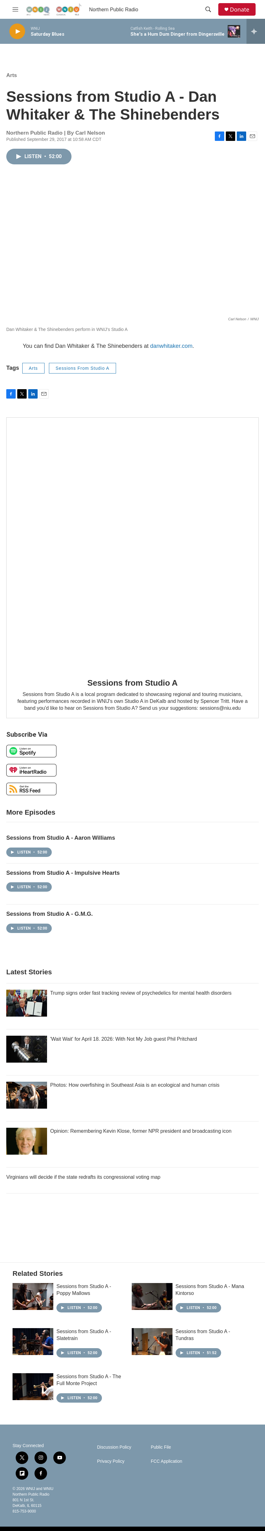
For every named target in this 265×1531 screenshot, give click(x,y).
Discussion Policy (114, 1447)
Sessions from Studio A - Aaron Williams (60, 838)
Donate (239, 9)
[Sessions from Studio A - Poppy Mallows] (33, 1296)
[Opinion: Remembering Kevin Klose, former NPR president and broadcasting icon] (26, 1141)
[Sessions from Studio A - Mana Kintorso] (152, 1296)
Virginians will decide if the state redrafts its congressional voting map (83, 1177)
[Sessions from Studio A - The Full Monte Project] (33, 1386)
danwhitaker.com (171, 346)
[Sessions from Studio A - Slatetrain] (33, 1341)
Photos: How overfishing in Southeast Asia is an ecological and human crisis (135, 1085)
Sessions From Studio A (82, 368)
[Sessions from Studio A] (132, 543)
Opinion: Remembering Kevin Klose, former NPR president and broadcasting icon (140, 1131)
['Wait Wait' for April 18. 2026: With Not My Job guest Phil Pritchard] (26, 1049)
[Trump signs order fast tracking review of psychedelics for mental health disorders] (26, 1003)
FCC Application (166, 1461)
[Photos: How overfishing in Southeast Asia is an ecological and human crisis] (26, 1095)
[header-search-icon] (208, 9)
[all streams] (255, 31)
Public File (161, 1447)
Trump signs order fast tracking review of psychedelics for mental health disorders (140, 993)
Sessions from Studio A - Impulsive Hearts (63, 873)
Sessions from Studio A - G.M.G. (49, 914)
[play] (17, 31)
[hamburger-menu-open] (15, 9)
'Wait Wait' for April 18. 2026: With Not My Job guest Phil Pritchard (123, 1039)
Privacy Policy (111, 1461)
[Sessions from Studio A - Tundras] (152, 1341)
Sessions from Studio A (132, 683)
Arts (11, 75)
